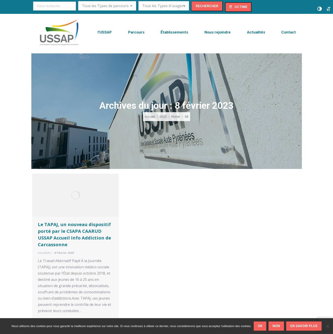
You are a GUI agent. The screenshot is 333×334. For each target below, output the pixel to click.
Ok (260, 326)
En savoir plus (304, 326)
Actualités (44, 253)
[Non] (327, 326)
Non (276, 326)
